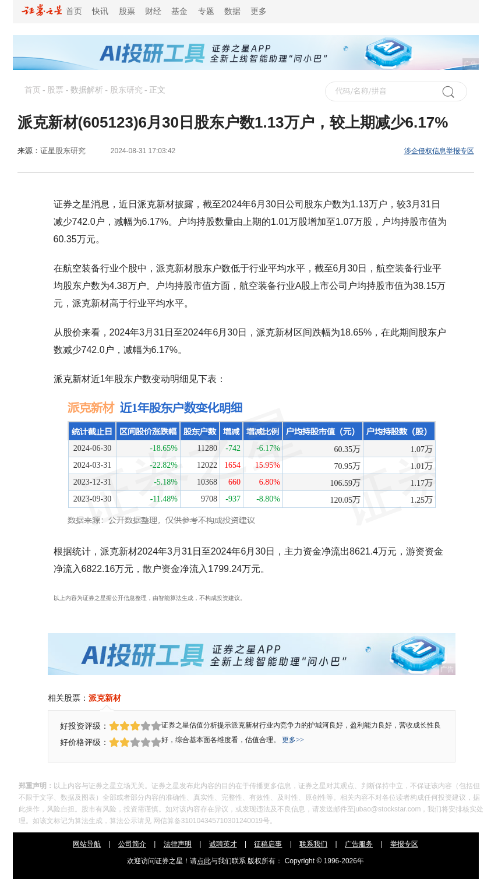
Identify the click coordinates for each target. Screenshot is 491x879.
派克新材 (105, 698)
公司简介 (132, 844)
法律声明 (178, 844)
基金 (179, 11)
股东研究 (126, 90)
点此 (204, 861)
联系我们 (313, 844)
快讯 (100, 11)
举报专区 (404, 844)
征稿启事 (268, 844)
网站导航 (87, 844)
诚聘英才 (223, 844)
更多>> (293, 740)
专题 (206, 11)
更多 (258, 11)
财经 (153, 11)
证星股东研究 (63, 150)
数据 (232, 11)
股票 (127, 11)
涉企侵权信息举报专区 (439, 151)
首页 (52, 11)
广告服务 (359, 844)
